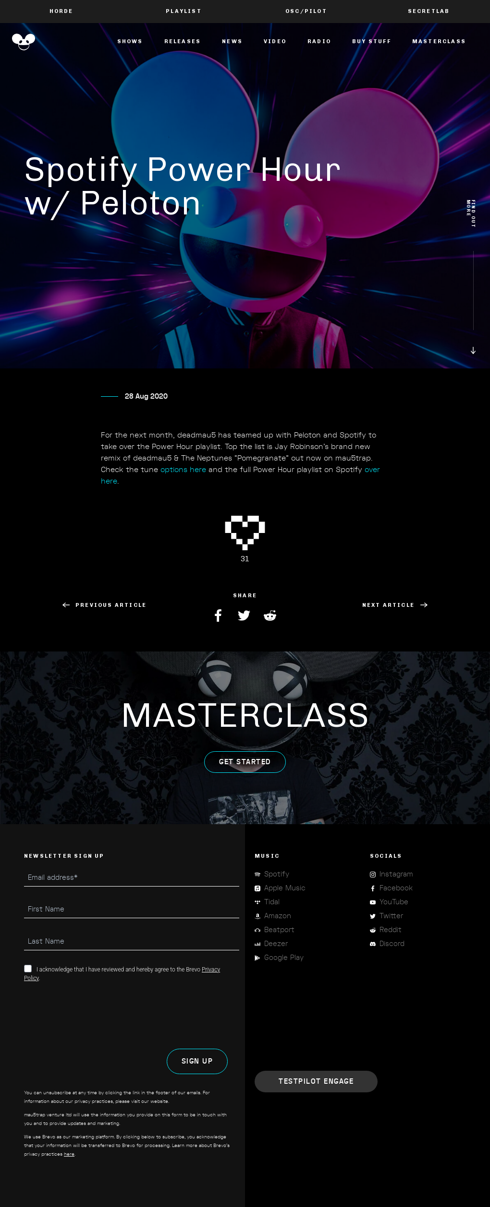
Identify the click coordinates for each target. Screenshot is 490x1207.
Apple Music (285, 888)
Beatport (279, 930)
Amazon (277, 916)
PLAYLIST (184, 11)
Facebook (219, 615)
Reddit (271, 615)
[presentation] (97, 1015)
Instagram (396, 874)
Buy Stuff (371, 41)
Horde (61, 11)
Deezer (276, 943)
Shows (130, 41)
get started (245, 772)
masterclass (439, 41)
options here (183, 481)
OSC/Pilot (306, 11)
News (232, 41)
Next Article (395, 605)
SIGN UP (197, 1061)
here (69, 1154)
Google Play (284, 957)
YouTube (394, 902)
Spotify (276, 874)
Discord (392, 943)
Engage (316, 1081)
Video (275, 41)
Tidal (272, 902)
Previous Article (104, 605)
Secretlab (429, 11)
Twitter (245, 615)
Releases (182, 41)
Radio (319, 41)
